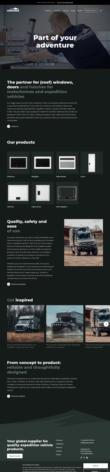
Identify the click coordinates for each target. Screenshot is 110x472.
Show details (27, 468)
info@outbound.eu (87, 443)
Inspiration (57, 11)
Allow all (95, 456)
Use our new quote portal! (65, 2)
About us (66, 11)
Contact (79, 11)
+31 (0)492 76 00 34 (87, 440)
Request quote (90, 10)
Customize (95, 461)
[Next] (106, 324)
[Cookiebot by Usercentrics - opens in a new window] (11, 468)
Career (73, 11)
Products (48, 11)
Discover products (19, 284)
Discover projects (18, 396)
